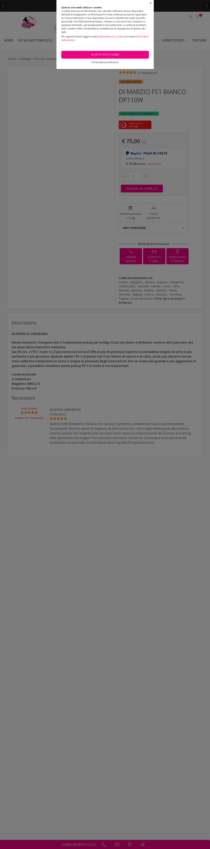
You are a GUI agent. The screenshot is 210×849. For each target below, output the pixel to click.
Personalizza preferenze (105, 62)
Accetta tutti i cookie (105, 54)
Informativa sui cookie (111, 36)
